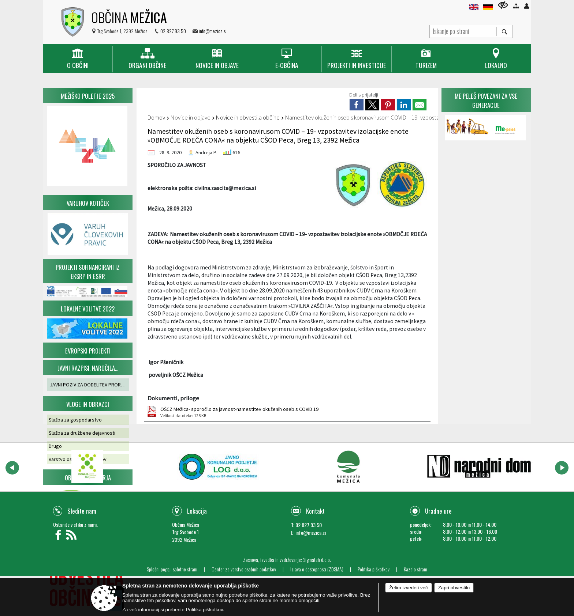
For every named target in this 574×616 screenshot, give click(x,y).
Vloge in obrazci (87, 404)
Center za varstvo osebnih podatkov (244, 569)
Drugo (55, 446)
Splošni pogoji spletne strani (172, 569)
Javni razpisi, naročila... (87, 368)
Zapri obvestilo (454, 587)
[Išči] (504, 31)
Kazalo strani (415, 569)
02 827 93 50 (173, 31)
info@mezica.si (213, 31)
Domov (156, 117)
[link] (356, 104)
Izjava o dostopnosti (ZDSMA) (316, 569)
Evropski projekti (88, 350)
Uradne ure (438, 510)
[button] (12, 468)
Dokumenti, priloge (173, 398)
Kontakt (315, 510)
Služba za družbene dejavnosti (82, 433)
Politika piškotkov (374, 569)
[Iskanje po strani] (463, 30)
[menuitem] (77, 59)
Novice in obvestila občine (248, 117)
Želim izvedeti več (408, 587)
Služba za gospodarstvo (75, 419)
